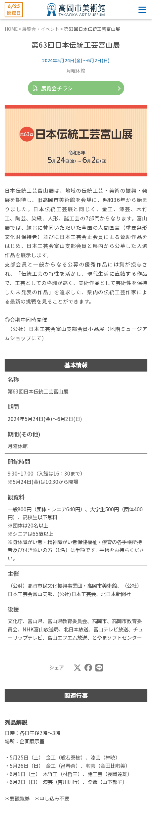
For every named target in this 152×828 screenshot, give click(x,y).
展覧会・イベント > (43, 28)
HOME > (13, 28)
